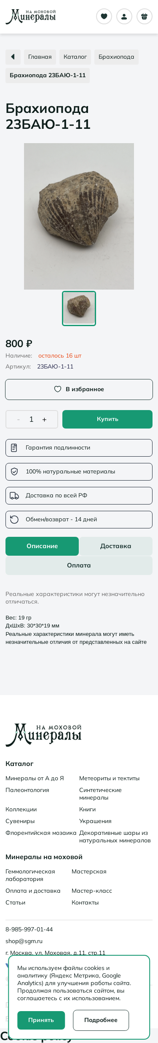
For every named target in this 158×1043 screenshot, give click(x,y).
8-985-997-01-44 (29, 929)
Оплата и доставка (33, 890)
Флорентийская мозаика (41, 832)
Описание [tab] (42, 546)
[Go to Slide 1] (79, 308)
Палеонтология (27, 790)
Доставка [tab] (115, 546)
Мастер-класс (92, 890)
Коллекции (21, 809)
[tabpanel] (79, 612)
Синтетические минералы (100, 793)
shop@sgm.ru (24, 941)
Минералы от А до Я (34, 778)
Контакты (85, 902)
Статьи (15, 902)
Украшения (95, 821)
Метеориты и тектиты (109, 778)
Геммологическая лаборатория (30, 875)
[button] (79, 216)
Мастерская (89, 871)
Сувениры (20, 821)
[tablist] (79, 556)
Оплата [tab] (79, 565)
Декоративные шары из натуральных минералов (115, 836)
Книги (87, 809)
